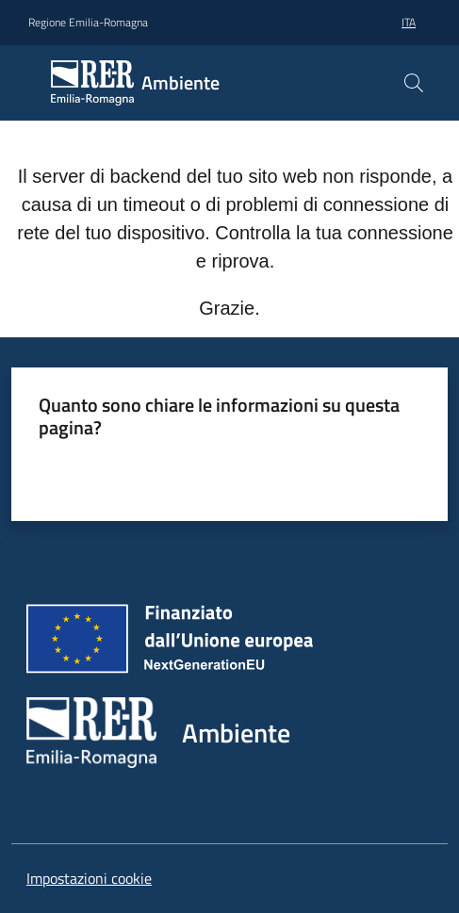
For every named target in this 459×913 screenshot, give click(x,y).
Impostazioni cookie (89, 878)
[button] (414, 83)
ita (409, 22)
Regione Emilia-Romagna (88, 22)
